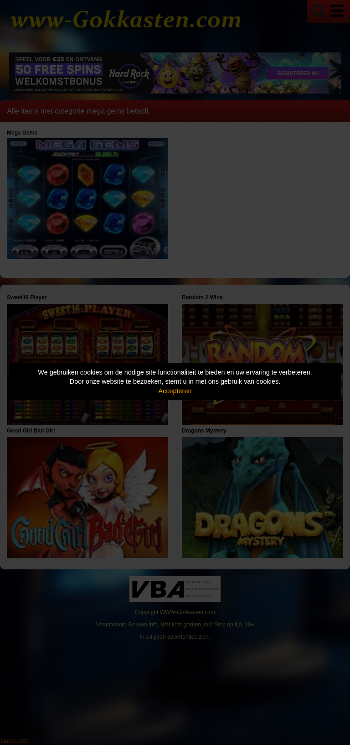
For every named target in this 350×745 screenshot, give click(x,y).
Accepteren (175, 391)
